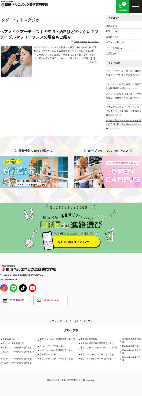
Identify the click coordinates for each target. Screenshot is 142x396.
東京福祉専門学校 (88, 339)
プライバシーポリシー (63, 321)
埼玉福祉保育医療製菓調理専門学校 (97, 343)
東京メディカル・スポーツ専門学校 (97, 354)
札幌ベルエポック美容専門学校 (17, 363)
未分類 (109, 53)
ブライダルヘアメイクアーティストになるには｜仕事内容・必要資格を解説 (124, 111)
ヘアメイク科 (93, 42)
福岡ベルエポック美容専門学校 (17, 358)
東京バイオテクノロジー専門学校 (96, 358)
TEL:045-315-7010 (8, 279)
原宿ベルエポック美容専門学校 (17, 347)
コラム (77, 42)
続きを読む (94, 62)
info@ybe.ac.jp (51, 300)
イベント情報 (112, 48)
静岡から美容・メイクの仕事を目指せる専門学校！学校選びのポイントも (124, 124)
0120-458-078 (17, 300)
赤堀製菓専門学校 (48, 354)
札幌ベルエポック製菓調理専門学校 (56, 350)
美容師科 (83, 42)
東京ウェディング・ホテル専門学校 (56, 358)
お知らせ (110, 31)
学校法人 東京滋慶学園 (13, 343)
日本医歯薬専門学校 (131, 346)
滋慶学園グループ (11, 339)
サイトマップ (83, 321)
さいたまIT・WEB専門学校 (52, 346)
